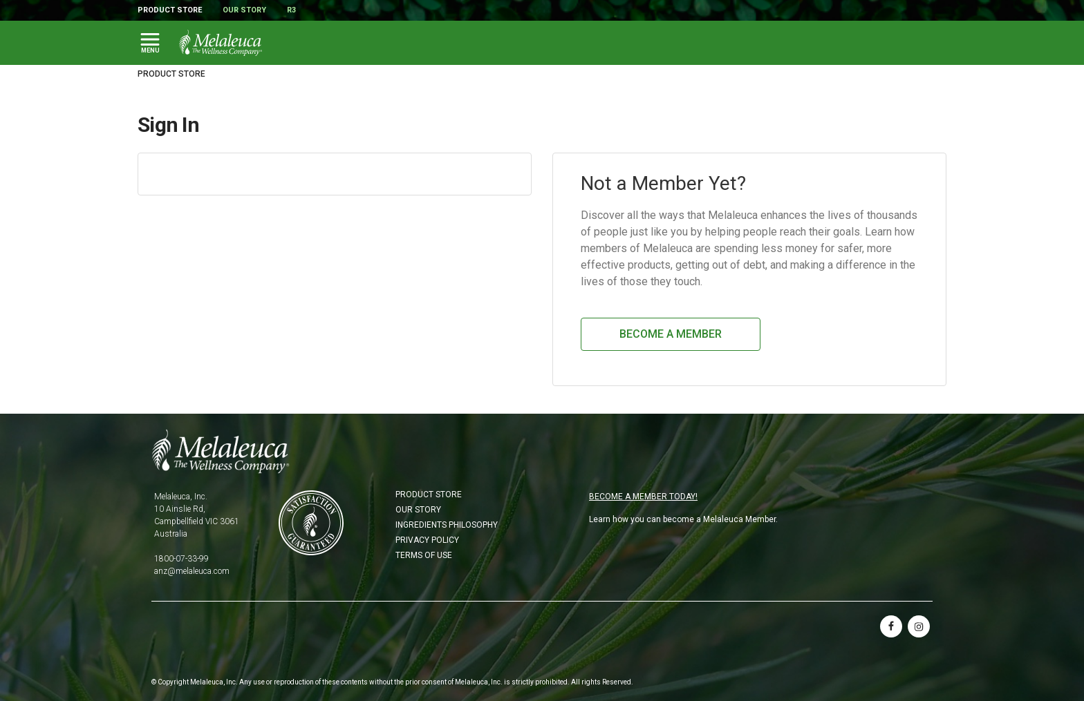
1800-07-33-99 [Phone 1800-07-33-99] (181, 559)
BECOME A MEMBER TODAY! (643, 496)
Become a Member (670, 333)
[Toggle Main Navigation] (150, 43)
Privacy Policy (427, 540)
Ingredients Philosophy (446, 525)
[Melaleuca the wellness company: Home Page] (220, 43)
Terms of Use (423, 555)
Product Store (170, 10)
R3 (291, 10)
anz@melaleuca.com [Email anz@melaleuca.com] (192, 571)
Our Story (244, 10)
